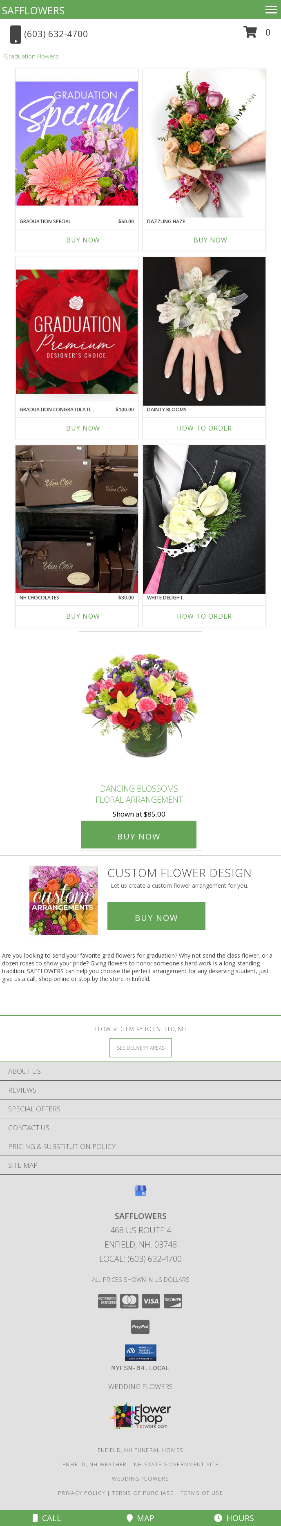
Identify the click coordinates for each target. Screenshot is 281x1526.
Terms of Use (202, 1493)
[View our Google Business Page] (140, 1194)
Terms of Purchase (143, 1493)
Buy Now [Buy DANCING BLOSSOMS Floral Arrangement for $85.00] (139, 836)
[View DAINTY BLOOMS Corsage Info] (204, 331)
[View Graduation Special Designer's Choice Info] (77, 143)
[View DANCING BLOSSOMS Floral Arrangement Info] (140, 706)
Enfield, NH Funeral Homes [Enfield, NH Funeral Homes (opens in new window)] (141, 1450)
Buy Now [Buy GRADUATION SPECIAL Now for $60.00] (83, 240)
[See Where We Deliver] (140, 1047)
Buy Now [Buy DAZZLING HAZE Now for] (210, 240)
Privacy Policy (81, 1493)
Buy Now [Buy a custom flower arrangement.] (156, 917)
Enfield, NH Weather (94, 1464)
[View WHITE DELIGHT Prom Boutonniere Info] (204, 519)
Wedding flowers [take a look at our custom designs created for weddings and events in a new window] (140, 1386)
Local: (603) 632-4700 (140, 1258)
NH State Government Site (176, 1464)
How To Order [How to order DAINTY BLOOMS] (204, 428)
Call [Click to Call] (47, 1518)
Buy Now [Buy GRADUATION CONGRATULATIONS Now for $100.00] (83, 428)
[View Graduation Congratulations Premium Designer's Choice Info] (77, 331)
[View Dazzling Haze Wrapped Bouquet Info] (204, 143)
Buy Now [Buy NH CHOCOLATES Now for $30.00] (83, 616)
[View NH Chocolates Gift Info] (77, 519)
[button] (257, 35)
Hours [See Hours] (234, 1518)
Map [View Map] (140, 1518)
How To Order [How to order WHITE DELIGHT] (204, 616)
